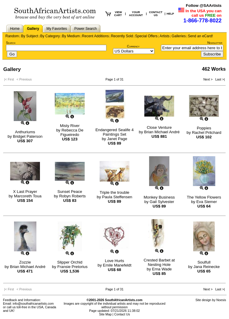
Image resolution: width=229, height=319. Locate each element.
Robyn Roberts (72, 196)
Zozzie (25, 262)
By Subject (29, 36)
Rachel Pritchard (207, 132)
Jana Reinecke (207, 266)
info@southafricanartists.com (33, 303)
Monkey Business (159, 197)
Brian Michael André (162, 132)
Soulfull (204, 262)
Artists (164, 36)
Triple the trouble (114, 192)
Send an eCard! (200, 36)
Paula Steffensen (117, 197)
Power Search (85, 29)
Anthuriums (25, 132)
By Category (50, 36)
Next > (208, 79)
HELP (170, 13)
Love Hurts (114, 260)
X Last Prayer (25, 191)
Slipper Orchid (69, 262)
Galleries (179, 36)
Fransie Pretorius (72, 266)
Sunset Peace (70, 191)
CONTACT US (156, 14)
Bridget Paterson (27, 136)
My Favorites (57, 29)
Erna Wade (162, 269)
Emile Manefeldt (117, 265)
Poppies (204, 128)
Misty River (70, 125)
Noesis (221, 300)
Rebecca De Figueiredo (72, 132)
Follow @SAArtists (204, 5)
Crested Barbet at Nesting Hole (159, 262)
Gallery (33, 29)
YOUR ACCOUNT (136, 14)
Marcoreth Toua (27, 196)
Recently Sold (122, 36)
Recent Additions (95, 36)
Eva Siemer (206, 201)
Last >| (219, 79)
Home (15, 29)
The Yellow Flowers (204, 197)
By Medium (71, 36)
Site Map (105, 314)
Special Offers (146, 36)
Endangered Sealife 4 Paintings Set (114, 132)
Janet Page (117, 139)
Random (12, 36)
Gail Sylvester (162, 201)
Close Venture (159, 127)
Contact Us (122, 314)
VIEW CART (118, 14)
